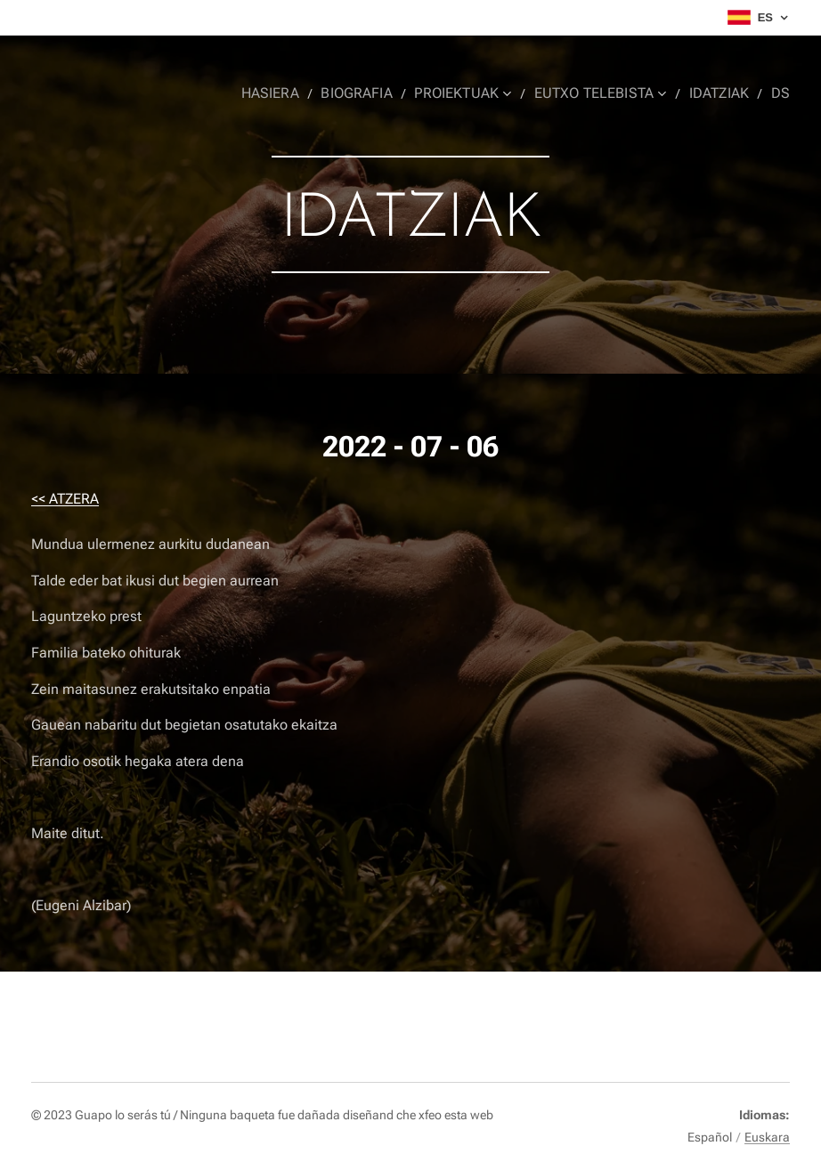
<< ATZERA (65, 498)
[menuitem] (291, 93)
